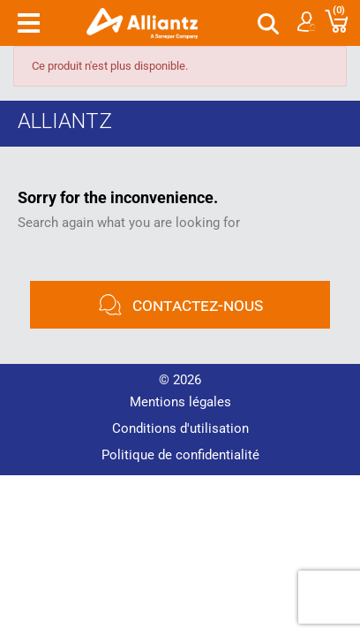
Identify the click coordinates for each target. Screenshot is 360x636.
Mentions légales (180, 402)
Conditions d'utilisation (180, 428)
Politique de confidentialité (180, 455)
